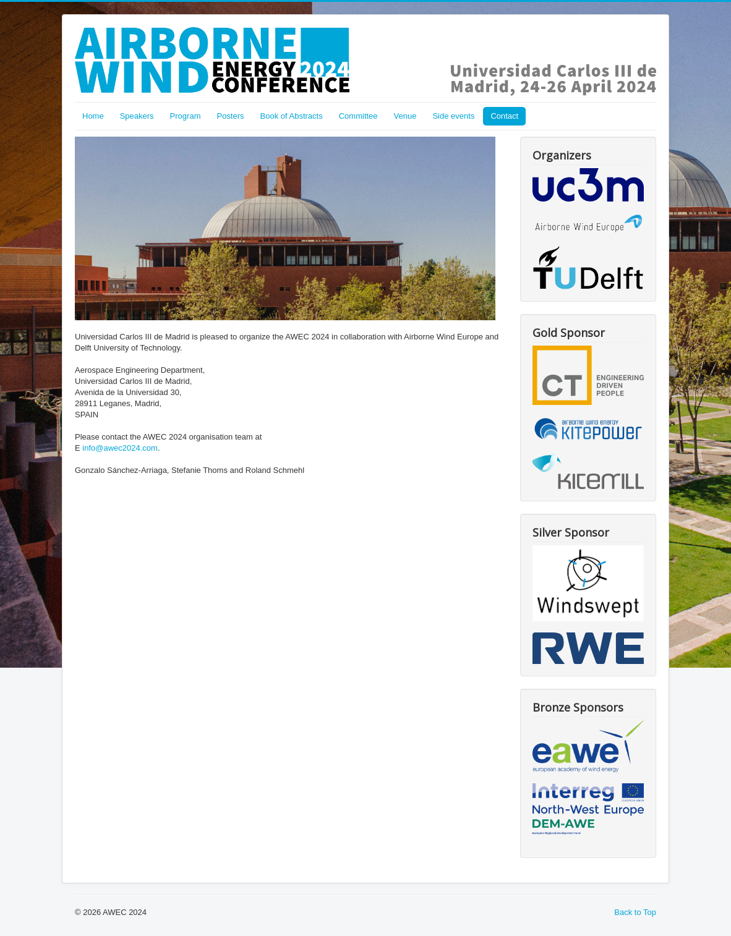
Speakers (137, 116)
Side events (453, 116)
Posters (230, 116)
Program (185, 116)
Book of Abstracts (291, 116)
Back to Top (635, 912)
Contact (504, 116)
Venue (405, 116)
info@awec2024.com (120, 448)
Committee (358, 116)
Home (93, 116)
